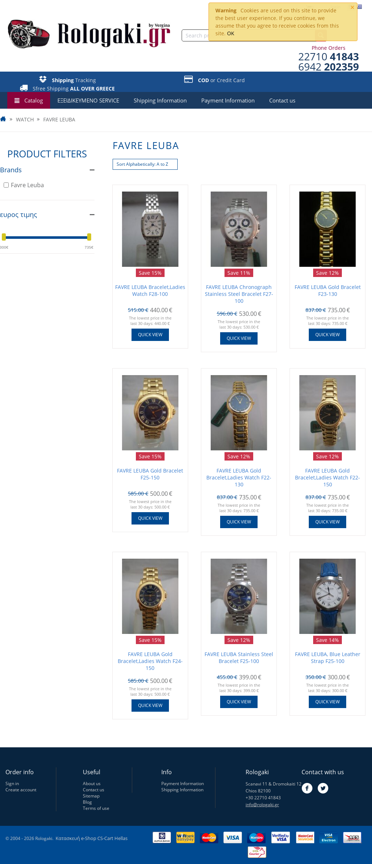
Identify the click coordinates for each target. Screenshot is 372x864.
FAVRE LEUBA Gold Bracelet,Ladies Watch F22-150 (327, 477)
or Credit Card (221, 80)
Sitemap (91, 796)
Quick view (150, 334)
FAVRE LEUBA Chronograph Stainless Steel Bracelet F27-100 (239, 294)
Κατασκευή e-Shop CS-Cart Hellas (92, 838)
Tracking (74, 80)
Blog (87, 802)
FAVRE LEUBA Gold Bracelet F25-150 (150, 474)
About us (92, 783)
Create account (20, 790)
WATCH (25, 119)
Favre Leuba (24, 185)
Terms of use (96, 808)
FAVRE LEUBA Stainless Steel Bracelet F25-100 (239, 657)
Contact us (282, 100)
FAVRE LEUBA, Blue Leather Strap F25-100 (327, 657)
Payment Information (228, 100)
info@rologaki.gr (262, 804)
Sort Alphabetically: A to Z (142, 164)
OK (230, 33)
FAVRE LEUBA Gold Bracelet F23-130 (328, 290)
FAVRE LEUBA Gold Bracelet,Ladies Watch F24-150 (150, 661)
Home (3, 119)
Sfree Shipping (74, 88)
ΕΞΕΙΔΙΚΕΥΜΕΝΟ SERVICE (88, 100)
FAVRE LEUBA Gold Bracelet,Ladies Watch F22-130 (238, 477)
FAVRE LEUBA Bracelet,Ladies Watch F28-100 (150, 290)
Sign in (12, 783)
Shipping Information (160, 100)
